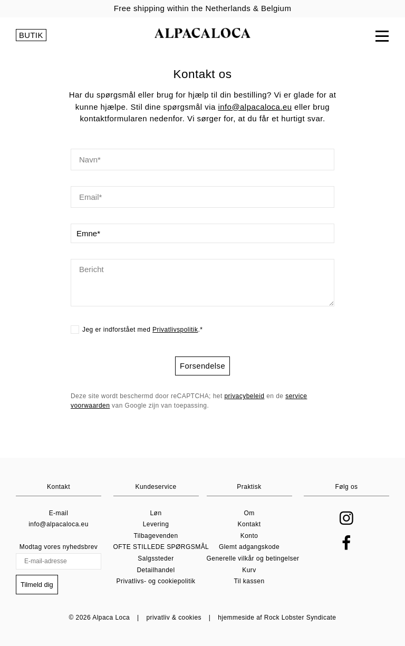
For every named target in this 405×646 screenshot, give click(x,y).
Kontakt (249, 525)
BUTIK (31, 37)
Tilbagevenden (155, 536)
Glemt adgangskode (249, 548)
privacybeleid (244, 397)
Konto (249, 536)
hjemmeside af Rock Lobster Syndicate (277, 617)
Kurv (249, 570)
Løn (155, 513)
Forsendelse (202, 366)
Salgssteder (155, 559)
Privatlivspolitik (175, 330)
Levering (156, 525)
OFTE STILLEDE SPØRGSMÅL (161, 548)
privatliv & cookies (173, 617)
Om (249, 513)
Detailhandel (156, 570)
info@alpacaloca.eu (255, 107)
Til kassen (249, 582)
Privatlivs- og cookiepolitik (156, 582)
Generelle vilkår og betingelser (253, 559)
